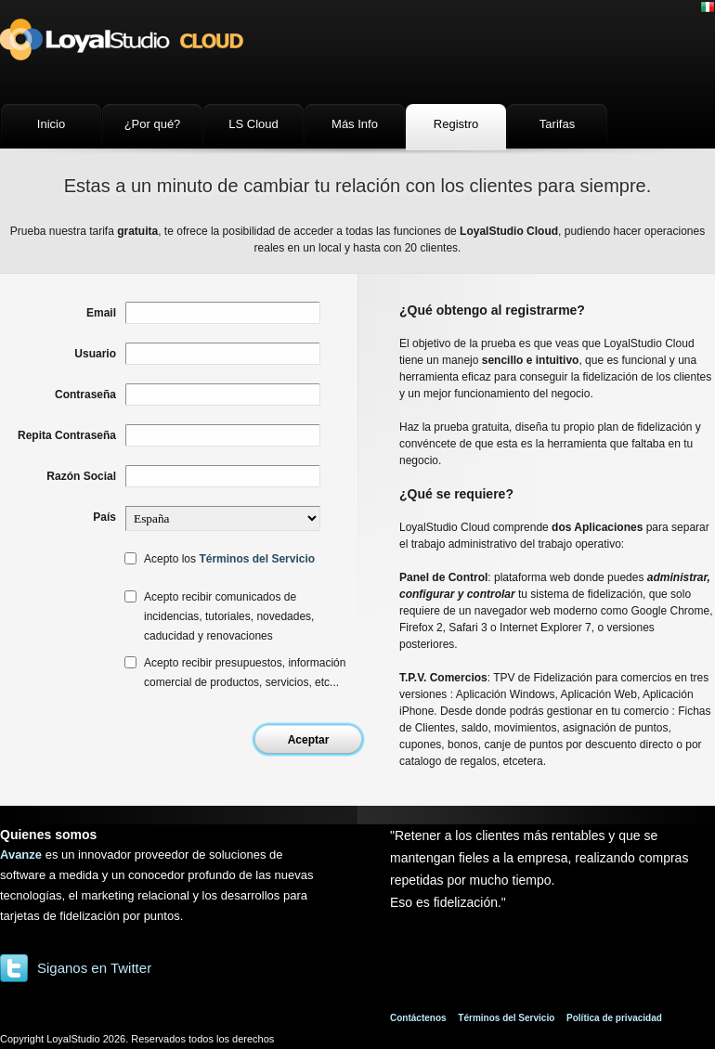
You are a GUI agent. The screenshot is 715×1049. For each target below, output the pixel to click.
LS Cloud (253, 124)
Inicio (51, 124)
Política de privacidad (614, 1018)
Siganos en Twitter (94, 968)
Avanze (21, 854)
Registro (456, 124)
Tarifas (557, 124)
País (104, 517)
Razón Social (81, 476)
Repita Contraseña (67, 435)
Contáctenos (418, 1018)
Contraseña (85, 394)
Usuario (95, 353)
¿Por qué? (152, 124)
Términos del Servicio (257, 558)
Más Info (355, 124)
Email (101, 312)
